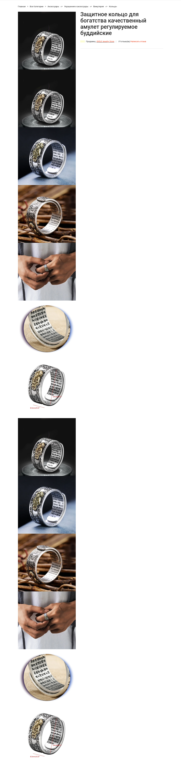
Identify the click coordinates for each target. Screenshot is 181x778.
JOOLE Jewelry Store (105, 41)
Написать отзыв (138, 41)
